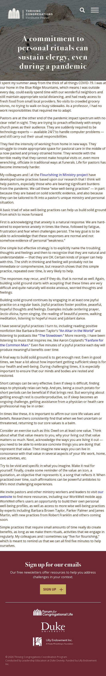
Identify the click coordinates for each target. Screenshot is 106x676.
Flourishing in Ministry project (64, 174)
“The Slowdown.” (51, 335)
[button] (83, 11)
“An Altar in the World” (76, 330)
